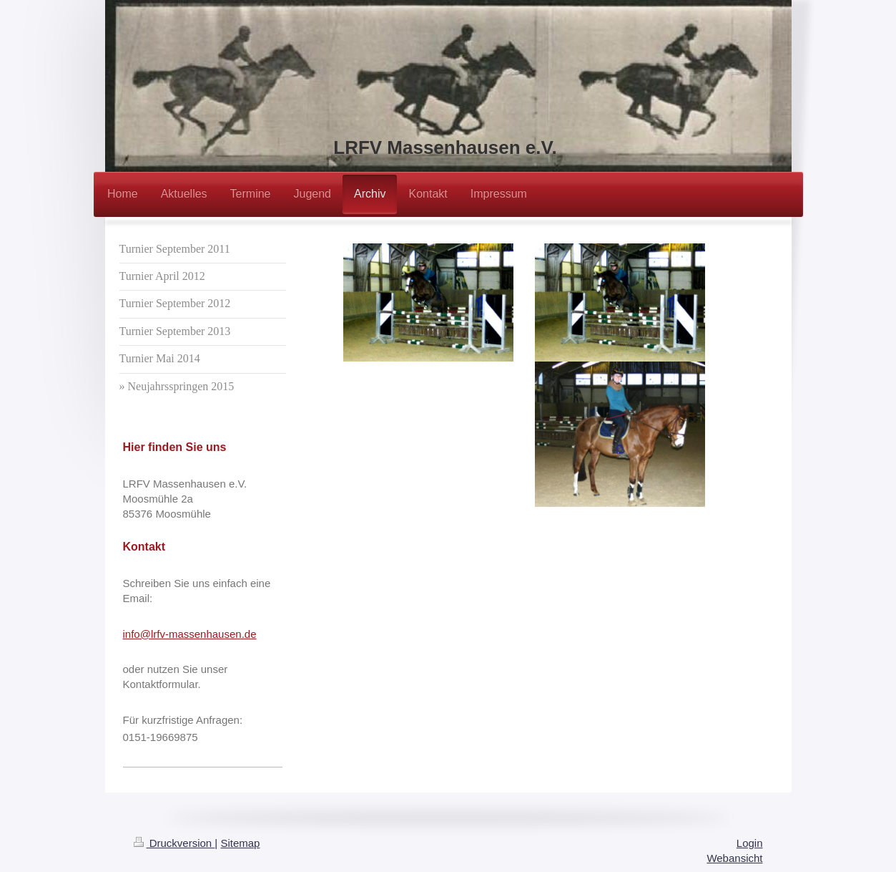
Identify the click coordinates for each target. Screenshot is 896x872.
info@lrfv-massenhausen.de (190, 634)
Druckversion (174, 843)
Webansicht (734, 858)
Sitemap (240, 843)
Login (750, 843)
